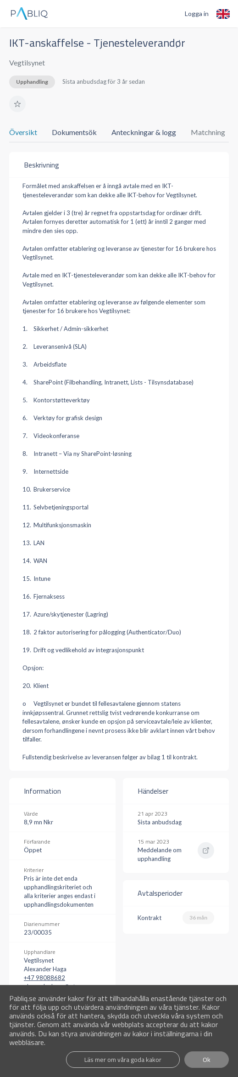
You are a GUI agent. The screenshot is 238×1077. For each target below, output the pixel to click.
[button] (17, 104)
